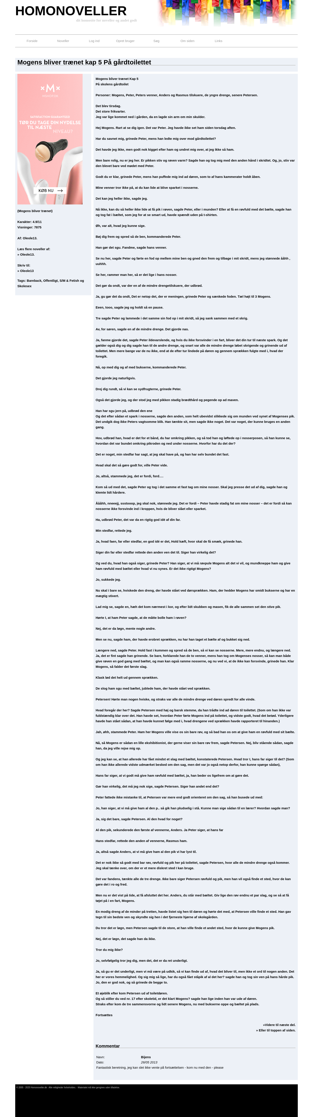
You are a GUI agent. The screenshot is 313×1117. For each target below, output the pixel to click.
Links (218, 41)
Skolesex (24, 286)
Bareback (34, 280)
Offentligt (50, 280)
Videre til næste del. (280, 1025)
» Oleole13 (25, 271)
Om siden (187, 41)
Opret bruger (125, 41)
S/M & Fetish (69, 280)
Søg (156, 41)
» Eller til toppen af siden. (276, 1030)
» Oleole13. (26, 254)
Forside (32, 41)
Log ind (94, 41)
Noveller (63, 41)
